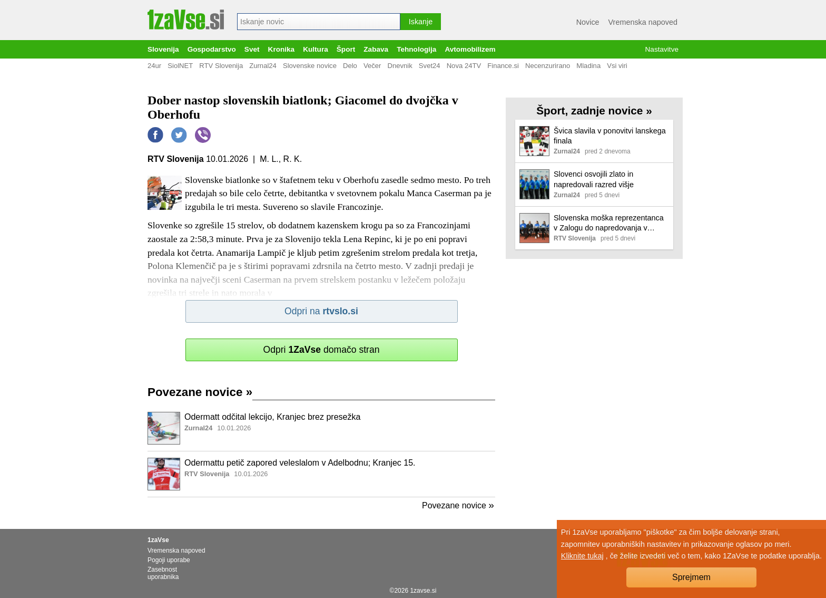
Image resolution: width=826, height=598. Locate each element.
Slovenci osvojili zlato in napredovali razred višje (594, 179)
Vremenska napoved (642, 22)
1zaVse (158, 540)
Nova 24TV (464, 66)
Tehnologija (416, 49)
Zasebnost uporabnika (163, 573)
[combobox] (318, 21)
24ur (154, 66)
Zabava (375, 49)
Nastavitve (661, 49)
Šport (346, 49)
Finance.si (503, 66)
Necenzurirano (547, 66)
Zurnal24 (263, 66)
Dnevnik (399, 66)
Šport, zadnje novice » (594, 110)
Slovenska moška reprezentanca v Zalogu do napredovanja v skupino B (609, 223)
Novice (587, 22)
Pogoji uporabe (169, 560)
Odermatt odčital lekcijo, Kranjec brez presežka (272, 416)
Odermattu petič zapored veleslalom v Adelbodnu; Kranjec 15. (299, 462)
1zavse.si (423, 590)
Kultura (315, 49)
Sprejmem (691, 577)
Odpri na (321, 311)
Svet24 (429, 66)
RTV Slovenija (221, 66)
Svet (252, 49)
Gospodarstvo (212, 49)
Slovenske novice (310, 66)
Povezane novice (200, 392)
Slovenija (163, 49)
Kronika (281, 49)
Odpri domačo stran (321, 349)
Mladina (588, 66)
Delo (350, 66)
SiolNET (180, 66)
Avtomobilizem (470, 49)
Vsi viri (617, 66)
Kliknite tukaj (582, 556)
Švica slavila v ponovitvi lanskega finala (610, 136)
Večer (372, 66)
